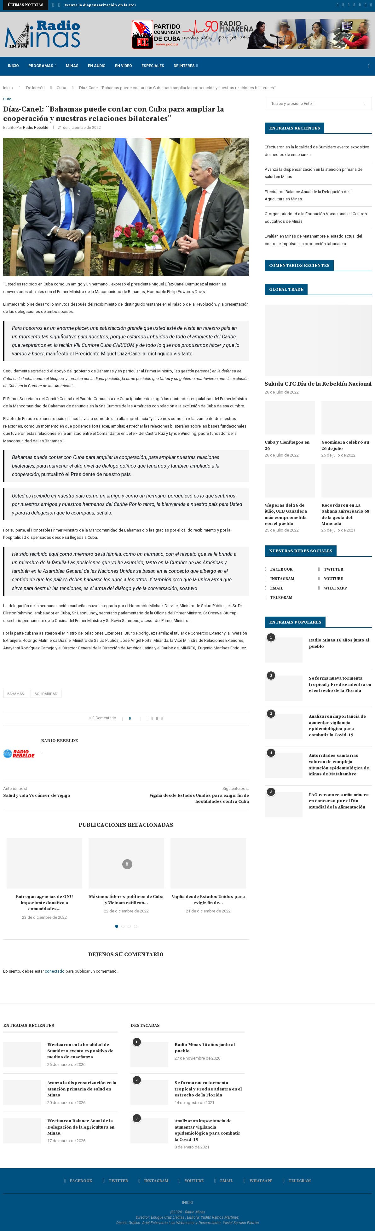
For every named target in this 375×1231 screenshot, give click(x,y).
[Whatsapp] (365, 5)
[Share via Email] (162, 717)
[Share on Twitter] (152, 717)
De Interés (184, 64)
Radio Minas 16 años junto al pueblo (339, 642)
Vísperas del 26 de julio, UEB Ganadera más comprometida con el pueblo (286, 513)
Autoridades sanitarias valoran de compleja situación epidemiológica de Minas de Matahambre (339, 763)
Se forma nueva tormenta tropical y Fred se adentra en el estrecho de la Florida (340, 683)
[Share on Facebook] (147, 717)
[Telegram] (371, 5)
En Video (123, 64)
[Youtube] (354, 5)
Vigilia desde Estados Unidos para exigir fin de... (208, 899)
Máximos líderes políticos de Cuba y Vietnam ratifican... (126, 899)
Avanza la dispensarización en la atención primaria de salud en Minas (81, 1088)
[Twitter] (343, 5)
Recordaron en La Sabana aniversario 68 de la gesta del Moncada (345, 513)
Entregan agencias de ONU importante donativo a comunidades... (44, 902)
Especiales (152, 64)
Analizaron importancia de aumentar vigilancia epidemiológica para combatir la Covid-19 (337, 724)
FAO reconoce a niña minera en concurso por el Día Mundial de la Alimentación (339, 799)
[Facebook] (337, 5)
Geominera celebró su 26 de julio (345, 444)
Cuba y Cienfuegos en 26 (287, 444)
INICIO (187, 1201)
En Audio (97, 64)
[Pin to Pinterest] (157, 717)
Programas (40, 64)
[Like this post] (138, 717)
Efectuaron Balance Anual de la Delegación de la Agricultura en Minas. (80, 1127)
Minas (72, 64)
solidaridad (46, 693)
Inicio (13, 64)
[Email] (360, 5)
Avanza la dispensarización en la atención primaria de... (118, 5)
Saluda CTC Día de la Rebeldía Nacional (318, 382)
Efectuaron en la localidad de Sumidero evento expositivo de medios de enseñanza (80, 1050)
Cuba (61, 86)
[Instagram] (348, 5)
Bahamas (15, 693)
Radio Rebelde (35, 127)
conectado (55, 970)
